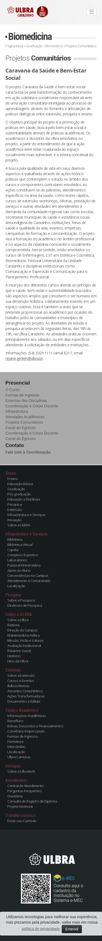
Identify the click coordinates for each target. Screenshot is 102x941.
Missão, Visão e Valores (25, 640)
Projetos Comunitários (24, 422)
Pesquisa (14, 504)
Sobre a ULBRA (18, 525)
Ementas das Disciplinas (26, 400)
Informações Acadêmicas (26, 715)
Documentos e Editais (23, 701)
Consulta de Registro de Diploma (32, 801)
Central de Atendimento (25, 785)
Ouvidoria (15, 796)
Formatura (15, 741)
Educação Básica (20, 483)
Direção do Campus (22, 630)
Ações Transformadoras (26, 696)
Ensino (12, 478)
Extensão (14, 509)
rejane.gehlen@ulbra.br (24, 358)
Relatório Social (19, 650)
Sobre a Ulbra (18, 619)
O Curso (12, 390)
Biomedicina (30, 36)
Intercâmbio (16, 746)
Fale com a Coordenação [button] (28, 452)
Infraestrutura (16, 411)
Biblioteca (14, 539)
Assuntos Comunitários (25, 690)
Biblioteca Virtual (19, 544)
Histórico (14, 655)
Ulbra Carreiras (19, 756)
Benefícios (15, 720)
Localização (16, 585)
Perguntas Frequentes (24, 790)
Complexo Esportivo (22, 554)
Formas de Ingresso (22, 395)
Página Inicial (14, 45)
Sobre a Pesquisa (21, 600)
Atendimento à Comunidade (28, 580)
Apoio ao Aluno (18, 570)
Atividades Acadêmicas (25, 417)
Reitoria (13, 624)
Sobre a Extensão (21, 675)
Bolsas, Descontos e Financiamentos (35, 725)
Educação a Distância (23, 499)
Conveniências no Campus (27, 575)
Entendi (71, 929)
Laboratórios (17, 560)
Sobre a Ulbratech (21, 771)
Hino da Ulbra (17, 661)
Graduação (34, 45)
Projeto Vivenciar (20, 806)
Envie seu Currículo (21, 820)
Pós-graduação (19, 494)
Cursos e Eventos (20, 680)
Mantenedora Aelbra (23, 635)
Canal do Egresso (20, 428)
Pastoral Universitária (23, 565)
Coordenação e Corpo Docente (31, 406)
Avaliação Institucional (24, 645)
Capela (12, 549)
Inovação (14, 519)
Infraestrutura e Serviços (26, 514)
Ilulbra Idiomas (18, 685)
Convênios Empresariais (26, 731)
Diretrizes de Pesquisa (24, 605)
